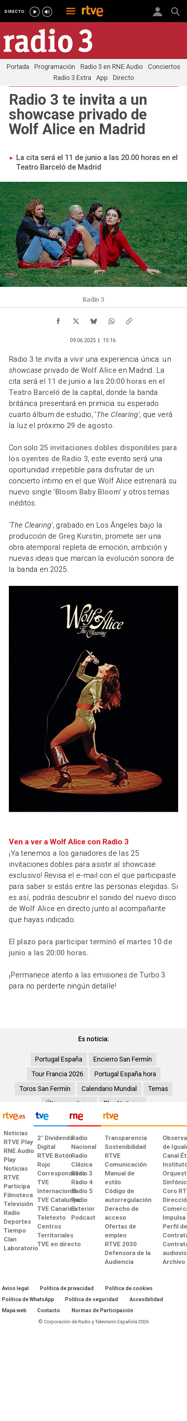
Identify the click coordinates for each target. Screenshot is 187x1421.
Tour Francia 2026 (57, 1074)
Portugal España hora (125, 1074)
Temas (158, 1088)
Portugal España (58, 1059)
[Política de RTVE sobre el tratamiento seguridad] (91, 1299)
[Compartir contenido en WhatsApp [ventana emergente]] (111, 319)
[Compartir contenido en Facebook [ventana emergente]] (58, 319)
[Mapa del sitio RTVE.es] (14, 1310)
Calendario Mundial (109, 1088)
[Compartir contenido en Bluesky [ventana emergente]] (94, 319)
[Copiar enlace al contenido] (129, 319)
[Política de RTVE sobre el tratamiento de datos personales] (67, 1288)
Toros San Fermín (44, 1088)
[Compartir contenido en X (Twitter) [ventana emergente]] (76, 319)
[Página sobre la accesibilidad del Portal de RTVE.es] (146, 1299)
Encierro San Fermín (122, 1059)
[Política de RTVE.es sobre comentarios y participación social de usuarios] (102, 1310)
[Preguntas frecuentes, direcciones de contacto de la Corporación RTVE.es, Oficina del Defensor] (48, 1310)
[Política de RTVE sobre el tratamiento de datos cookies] (129, 1288)
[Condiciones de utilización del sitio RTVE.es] (15, 1288)
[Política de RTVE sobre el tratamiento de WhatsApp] (28, 1299)
